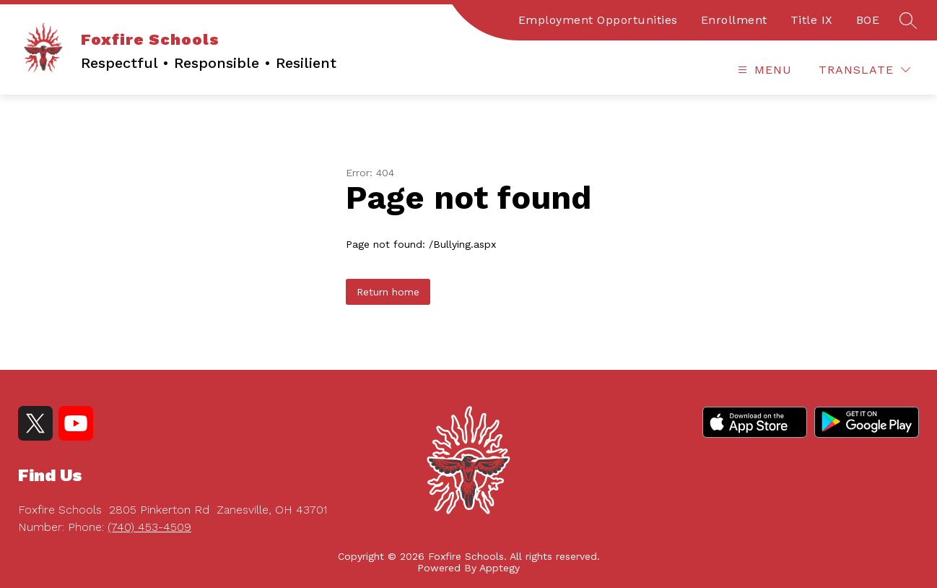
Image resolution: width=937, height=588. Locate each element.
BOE (868, 20)
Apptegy (499, 568)
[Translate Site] (864, 70)
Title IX (811, 20)
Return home (388, 292)
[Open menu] (763, 70)
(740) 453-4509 (149, 527)
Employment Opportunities (598, 20)
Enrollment (734, 20)
